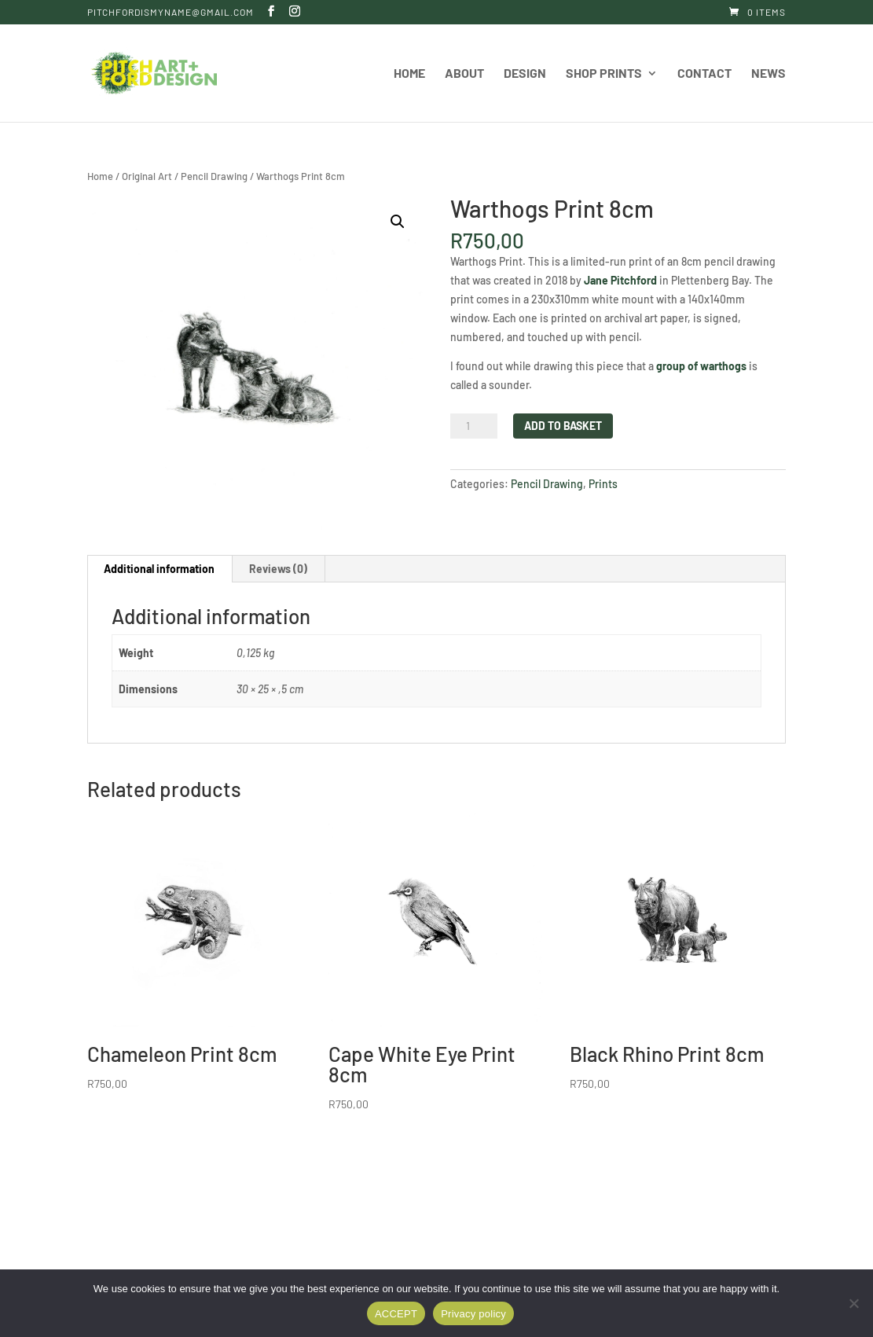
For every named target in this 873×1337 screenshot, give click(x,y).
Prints (603, 483)
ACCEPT (396, 1314)
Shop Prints (604, 74)
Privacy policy (473, 1314)
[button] (397, 222)
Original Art (147, 176)
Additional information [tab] (159, 568)
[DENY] (853, 1303)
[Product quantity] (473, 426)
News (768, 74)
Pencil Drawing (214, 176)
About (464, 74)
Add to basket (563, 425)
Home (409, 74)
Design (525, 74)
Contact (704, 74)
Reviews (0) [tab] (278, 568)
